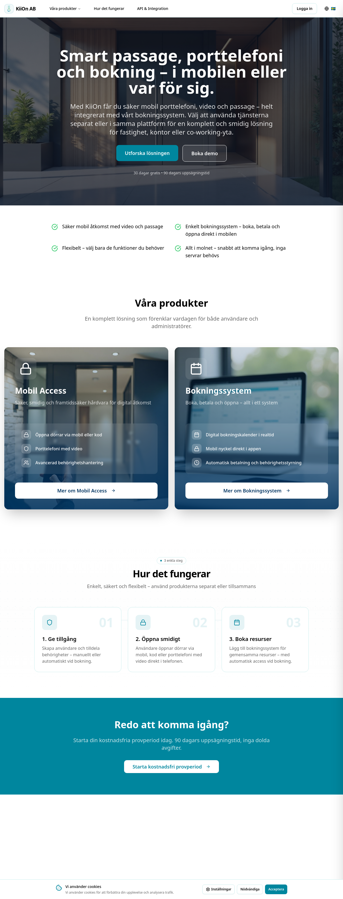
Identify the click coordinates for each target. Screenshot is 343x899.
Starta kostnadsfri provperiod (172, 766)
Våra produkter (65, 8)
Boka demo (204, 153)
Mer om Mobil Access (86, 490)
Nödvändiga (249, 889)
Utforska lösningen (147, 153)
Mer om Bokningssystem (256, 490)
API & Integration (152, 8)
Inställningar (218, 889)
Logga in (304, 8)
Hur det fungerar (109, 8)
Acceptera (276, 889)
